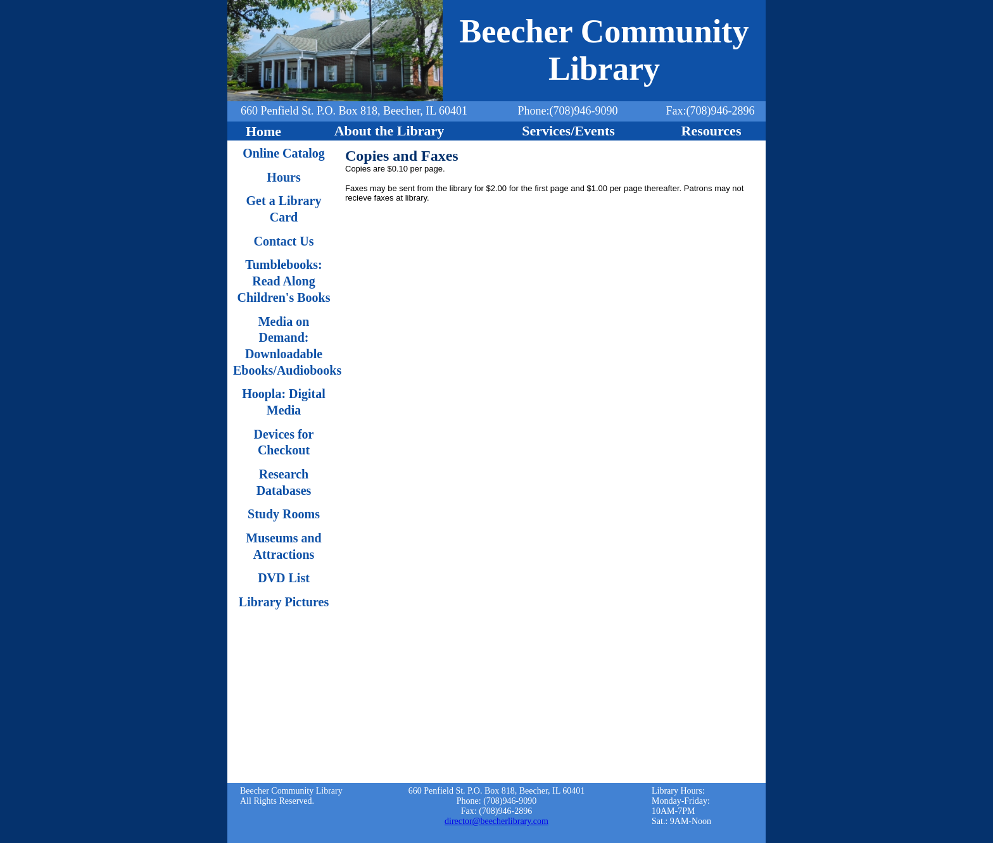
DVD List (284, 578)
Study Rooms (284, 514)
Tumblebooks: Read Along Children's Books (284, 281)
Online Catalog (283, 153)
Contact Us (284, 241)
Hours (283, 177)
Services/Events (568, 131)
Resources (711, 131)
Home (263, 131)
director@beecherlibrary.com (496, 821)
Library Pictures (284, 602)
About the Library (389, 131)
